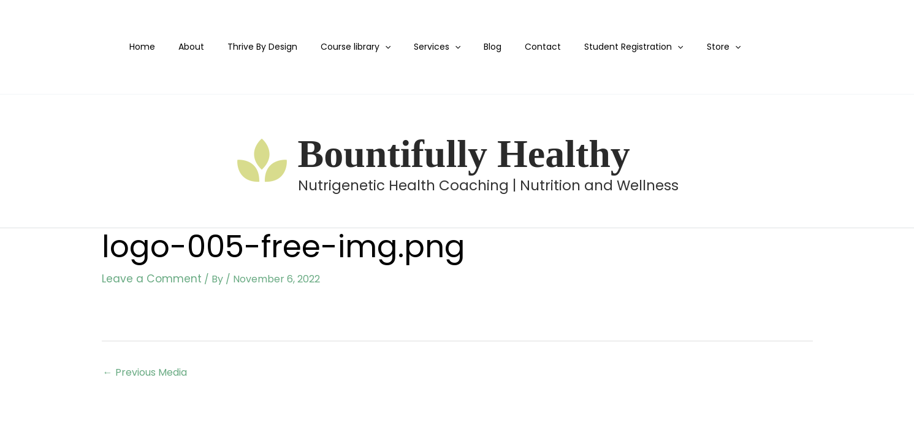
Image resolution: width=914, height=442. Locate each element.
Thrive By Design (260, 47)
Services (423, 47)
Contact (517, 47)
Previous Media (145, 371)
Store (685, 47)
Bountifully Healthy (464, 154)
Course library (348, 47)
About (195, 47)
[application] (377, 47)
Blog (473, 47)
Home (153, 47)
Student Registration (601, 47)
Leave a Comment (146, 278)
